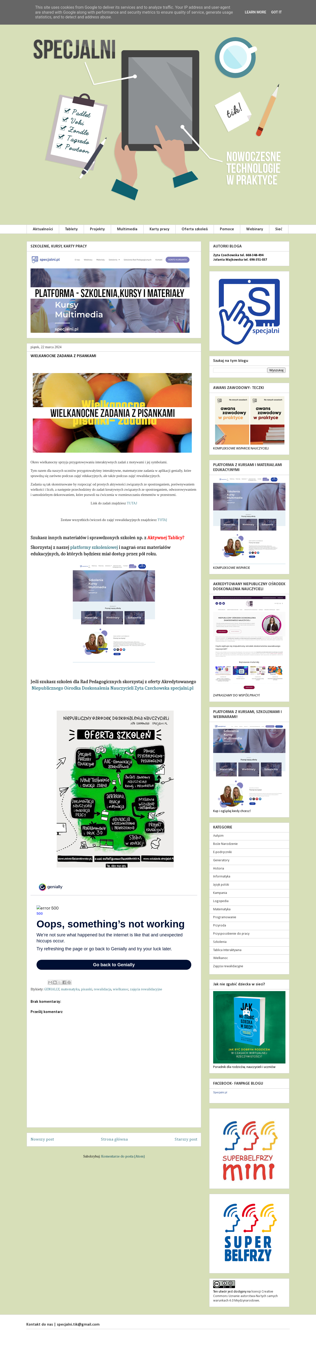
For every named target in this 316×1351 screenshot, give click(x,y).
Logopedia (221, 901)
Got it (276, 12)
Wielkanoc (220, 958)
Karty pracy (159, 229)
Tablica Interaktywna (227, 950)
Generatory (221, 860)
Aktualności (43, 229)
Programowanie (224, 917)
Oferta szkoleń (195, 229)
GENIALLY (52, 989)
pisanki (86, 989)
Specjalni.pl (220, 1092)
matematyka (70, 989)
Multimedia (127, 229)
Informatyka (221, 876)
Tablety (71, 229)
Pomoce (227, 229)
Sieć (278, 229)
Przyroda (219, 925)
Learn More (255, 12)
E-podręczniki (222, 852)
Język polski (221, 885)
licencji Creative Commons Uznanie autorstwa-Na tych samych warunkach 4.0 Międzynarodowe (245, 1296)
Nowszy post (42, 1139)
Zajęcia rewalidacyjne (228, 966)
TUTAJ (132, 503)
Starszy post (186, 1139)
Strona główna (114, 1139)
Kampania (220, 893)
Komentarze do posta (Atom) (123, 1156)
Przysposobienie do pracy (231, 934)
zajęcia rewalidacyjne (146, 989)
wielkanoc (120, 989)
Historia (218, 868)
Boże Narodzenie (225, 844)
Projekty (97, 229)
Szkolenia (220, 942)
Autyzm (218, 836)
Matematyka (222, 909)
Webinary (254, 229)
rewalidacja (102, 989)
